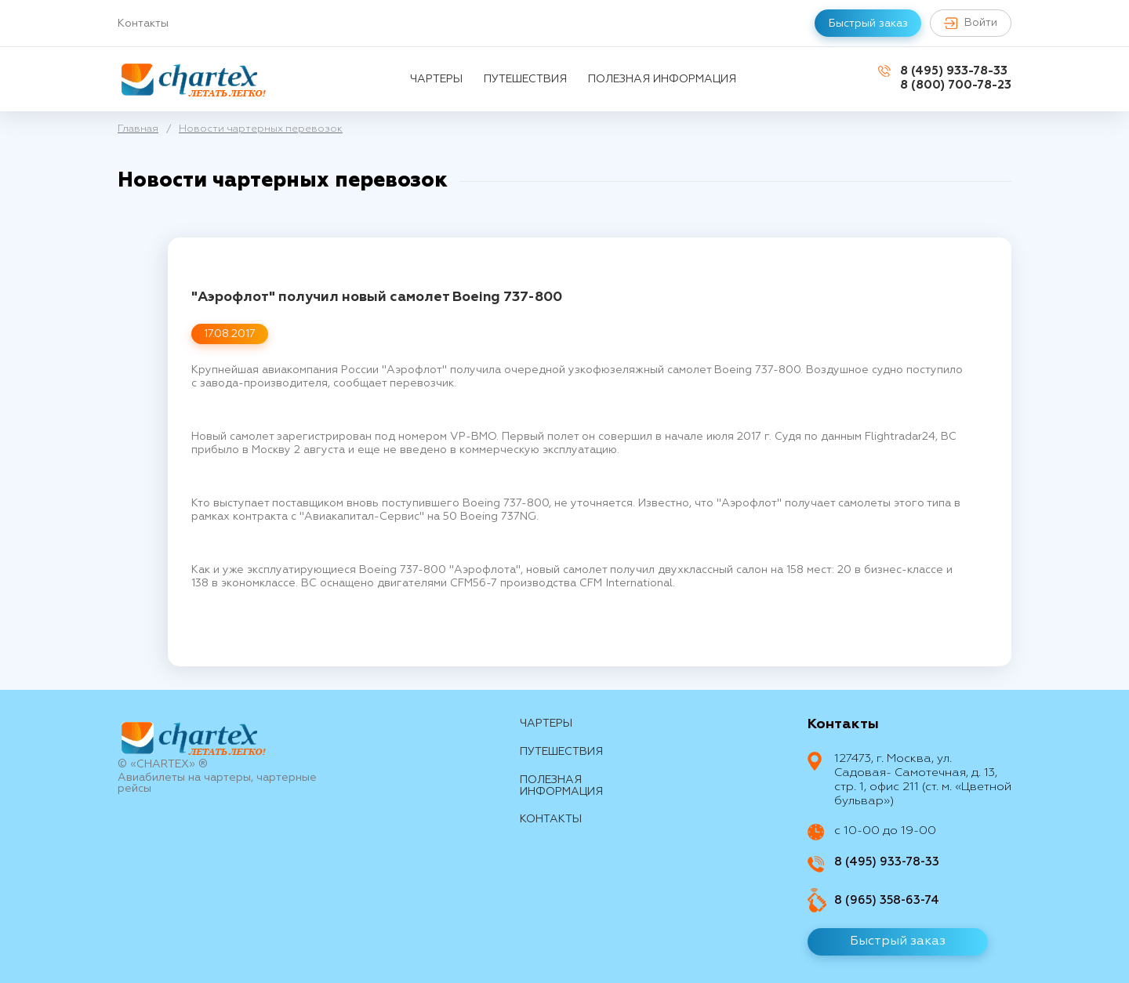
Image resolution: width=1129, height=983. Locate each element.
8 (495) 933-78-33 (953, 71)
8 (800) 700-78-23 (955, 85)
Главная (138, 129)
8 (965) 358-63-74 (886, 900)
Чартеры (436, 79)
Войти (969, 23)
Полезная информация (662, 79)
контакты (551, 819)
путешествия (525, 79)
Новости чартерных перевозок (261, 129)
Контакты (143, 23)
